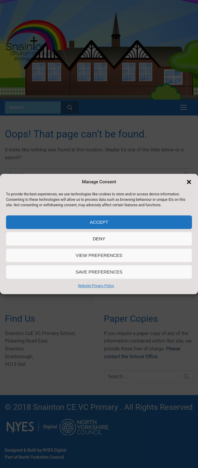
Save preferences (99, 271)
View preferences (99, 255)
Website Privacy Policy (96, 286)
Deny (99, 238)
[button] (189, 182)
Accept (99, 222)
